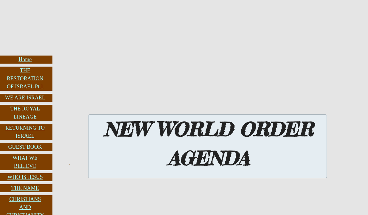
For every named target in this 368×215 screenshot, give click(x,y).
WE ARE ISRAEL (25, 98)
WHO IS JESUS (25, 177)
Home (25, 59)
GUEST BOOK (25, 147)
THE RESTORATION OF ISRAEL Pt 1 (25, 78)
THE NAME (25, 188)
